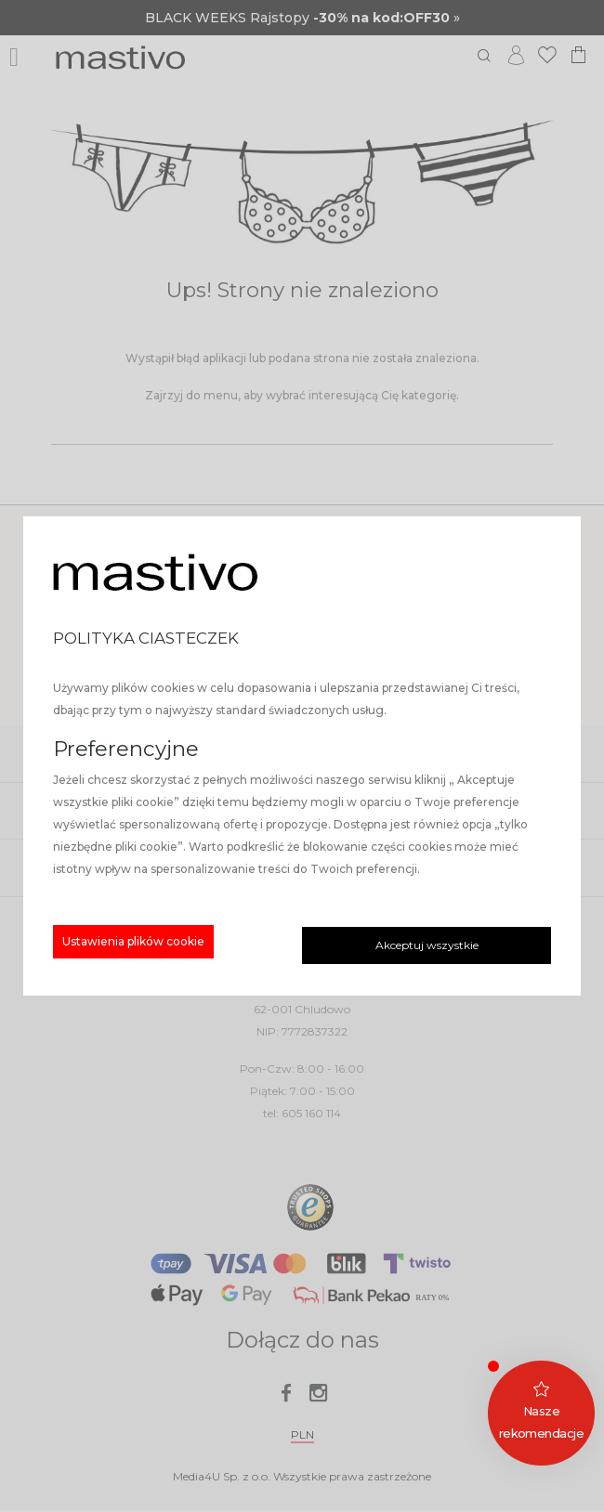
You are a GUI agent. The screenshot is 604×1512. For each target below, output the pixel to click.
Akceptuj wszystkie (427, 945)
